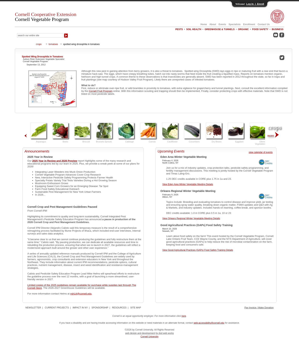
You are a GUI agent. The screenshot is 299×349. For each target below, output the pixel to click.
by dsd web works (165, 333)
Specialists (235, 24)
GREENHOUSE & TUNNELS (220, 29)
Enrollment (249, 24)
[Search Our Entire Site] (40, 35)
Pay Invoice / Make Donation (259, 307)
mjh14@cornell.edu (81, 293)
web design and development (140, 333)
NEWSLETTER (33, 307)
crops (38, 44)
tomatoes (53, 44)
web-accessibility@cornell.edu (209, 323)
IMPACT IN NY (80, 307)
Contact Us (264, 24)
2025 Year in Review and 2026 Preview (54, 160)
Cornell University (149, 336)
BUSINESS (277, 29)
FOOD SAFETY (260, 29)
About (212, 24)
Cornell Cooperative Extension (45, 17)
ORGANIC (243, 29)
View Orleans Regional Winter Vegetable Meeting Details (191, 218)
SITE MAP (135, 307)
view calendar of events (260, 152)
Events (222, 24)
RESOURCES (119, 307)
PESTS (179, 29)
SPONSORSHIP (100, 307)
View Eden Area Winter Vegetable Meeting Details (187, 184)
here (184, 316)
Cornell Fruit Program (100, 91)
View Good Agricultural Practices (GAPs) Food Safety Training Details (197, 250)
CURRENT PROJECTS (57, 307)
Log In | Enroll (255, 3)
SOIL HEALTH (193, 29)
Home (203, 24)
